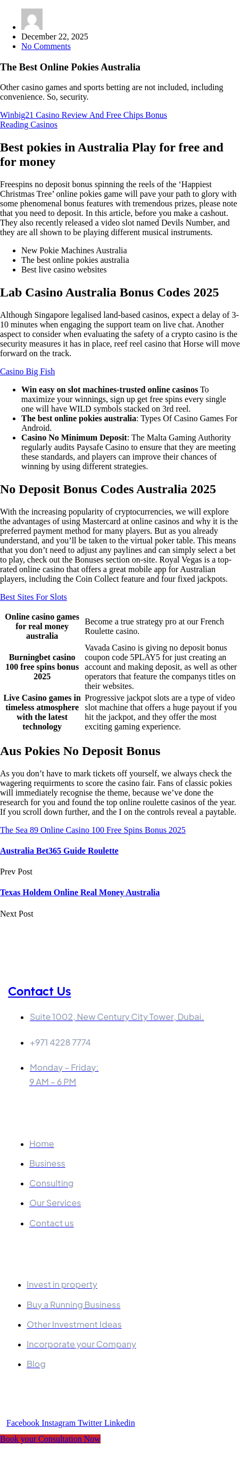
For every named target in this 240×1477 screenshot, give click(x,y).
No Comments (46, 46)
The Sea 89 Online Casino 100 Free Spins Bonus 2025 (93, 829)
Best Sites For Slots (33, 596)
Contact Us (39, 991)
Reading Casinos (28, 124)
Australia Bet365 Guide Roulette (59, 850)
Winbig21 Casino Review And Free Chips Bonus (83, 114)
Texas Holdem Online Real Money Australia (80, 892)
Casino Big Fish (27, 371)
